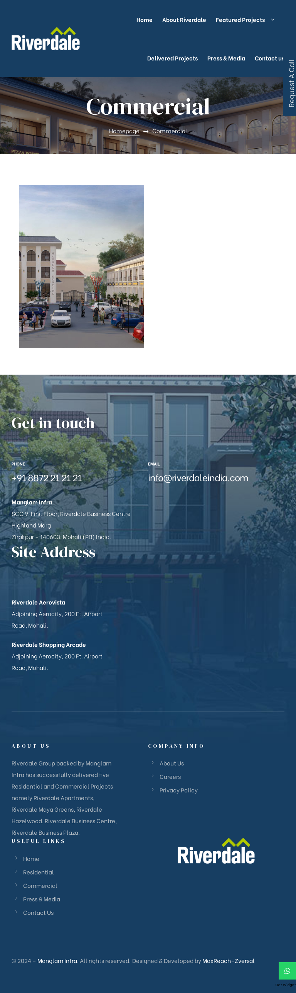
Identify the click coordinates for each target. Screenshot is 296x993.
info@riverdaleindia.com (198, 477)
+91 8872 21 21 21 (47, 477)
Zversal (245, 960)
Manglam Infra (57, 960)
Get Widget (286, 985)
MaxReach (216, 960)
